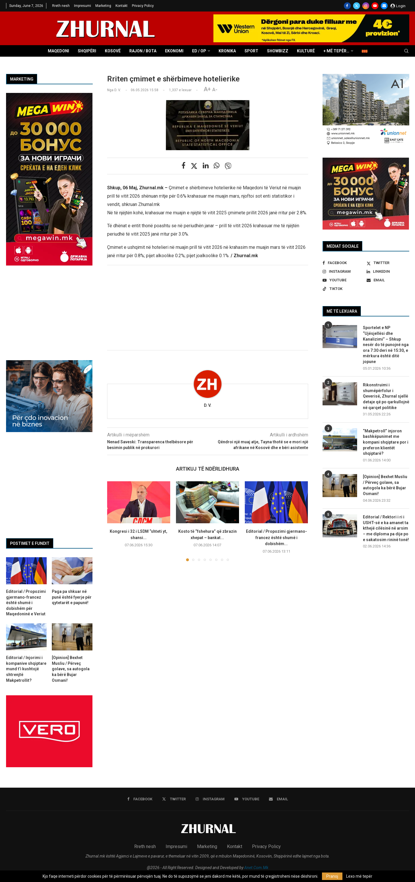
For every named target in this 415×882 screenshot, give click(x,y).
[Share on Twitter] (194, 166)
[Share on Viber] (228, 166)
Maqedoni (58, 51)
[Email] (384, 5)
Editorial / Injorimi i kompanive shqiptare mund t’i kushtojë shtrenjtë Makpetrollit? (26, 668)
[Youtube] (375, 5)
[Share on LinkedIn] (205, 165)
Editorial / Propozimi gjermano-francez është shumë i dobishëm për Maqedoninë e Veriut (26, 602)
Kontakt (121, 6)
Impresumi (82, 6)
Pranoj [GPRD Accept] (332, 876)
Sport (251, 51)
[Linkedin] (388, 271)
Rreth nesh (61, 6)
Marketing (103, 6)
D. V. (207, 405)
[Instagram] (365, 5)
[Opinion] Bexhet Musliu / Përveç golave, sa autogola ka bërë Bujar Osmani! (385, 485)
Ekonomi (174, 51)
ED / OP (199, 51)
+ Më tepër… (336, 51)
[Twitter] (356, 5)
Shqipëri (87, 51)
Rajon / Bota (142, 51)
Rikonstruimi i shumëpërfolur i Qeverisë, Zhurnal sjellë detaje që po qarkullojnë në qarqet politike (386, 396)
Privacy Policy (143, 6)
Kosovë (113, 51)
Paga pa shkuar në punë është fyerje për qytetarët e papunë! (72, 597)
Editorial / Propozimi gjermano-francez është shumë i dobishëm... (276, 537)
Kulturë (306, 51)
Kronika (227, 51)
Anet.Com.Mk (256, 867)
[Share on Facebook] (183, 165)
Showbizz (277, 51)
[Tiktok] (344, 289)
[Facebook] (347, 5)
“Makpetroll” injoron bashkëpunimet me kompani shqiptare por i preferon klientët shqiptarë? (385, 442)
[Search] (406, 51)
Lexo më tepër (359, 876)
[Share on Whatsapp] (216, 165)
